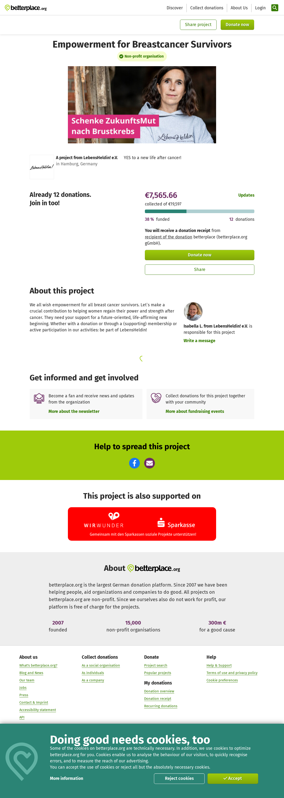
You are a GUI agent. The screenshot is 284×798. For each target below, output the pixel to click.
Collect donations (206, 8)
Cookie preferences (222, 680)
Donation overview (159, 691)
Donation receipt (157, 698)
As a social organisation (101, 665)
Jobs (23, 687)
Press (23, 695)
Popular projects (157, 673)
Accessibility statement (37, 710)
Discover (175, 8)
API (21, 717)
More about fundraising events (195, 411)
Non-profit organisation (144, 56)
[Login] (259, 8)
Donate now (237, 24)
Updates (246, 195)
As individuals (93, 673)
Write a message (199, 340)
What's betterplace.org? (38, 665)
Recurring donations (160, 706)
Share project (198, 24)
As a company (93, 680)
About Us (239, 8)
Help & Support (219, 665)
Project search (155, 665)
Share (199, 269)
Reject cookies (179, 778)
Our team (26, 680)
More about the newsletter (74, 411)
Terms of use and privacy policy (232, 673)
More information (66, 778)
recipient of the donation (168, 237)
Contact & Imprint (33, 702)
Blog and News (31, 673)
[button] (134, 463)
